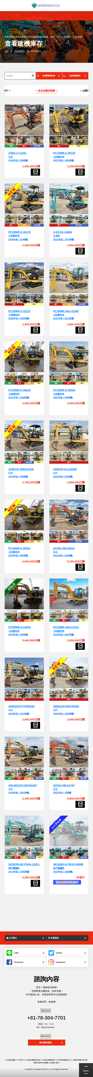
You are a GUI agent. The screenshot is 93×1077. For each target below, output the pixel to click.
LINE (13, 953)
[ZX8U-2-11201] (24, 120)
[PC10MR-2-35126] (69, 120)
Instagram (56, 962)
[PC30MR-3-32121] (24, 278)
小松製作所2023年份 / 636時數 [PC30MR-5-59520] (64, 394)
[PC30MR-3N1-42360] (69, 278)
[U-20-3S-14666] (69, 199)
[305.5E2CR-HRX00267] (24, 752)
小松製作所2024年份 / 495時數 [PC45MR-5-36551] (19, 552)
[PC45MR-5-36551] (24, 515)
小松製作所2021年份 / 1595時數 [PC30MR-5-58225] (19, 394)
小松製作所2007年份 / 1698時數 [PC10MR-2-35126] (64, 157)
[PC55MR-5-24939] (24, 594)
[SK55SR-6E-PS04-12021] (24, 831)
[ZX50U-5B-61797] (69, 752)
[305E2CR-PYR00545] (24, 673)
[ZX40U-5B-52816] (69, 515)
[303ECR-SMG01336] (24, 436)
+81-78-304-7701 (46, 1018)
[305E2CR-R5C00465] (69, 673)
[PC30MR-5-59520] (69, 357)
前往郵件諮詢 (45, 1042)
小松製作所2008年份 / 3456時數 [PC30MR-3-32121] (19, 315)
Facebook (15, 962)
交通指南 (53, 938)
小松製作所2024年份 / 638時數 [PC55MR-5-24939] (19, 631)
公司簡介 (12, 938)
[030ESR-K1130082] (69, 436)
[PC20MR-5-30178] (24, 199)
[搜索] (33, 75)
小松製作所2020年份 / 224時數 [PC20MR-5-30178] (19, 236)
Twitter (55, 953)
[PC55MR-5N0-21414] (69, 594)
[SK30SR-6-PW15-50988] (69, 831)
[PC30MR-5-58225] (24, 357)
